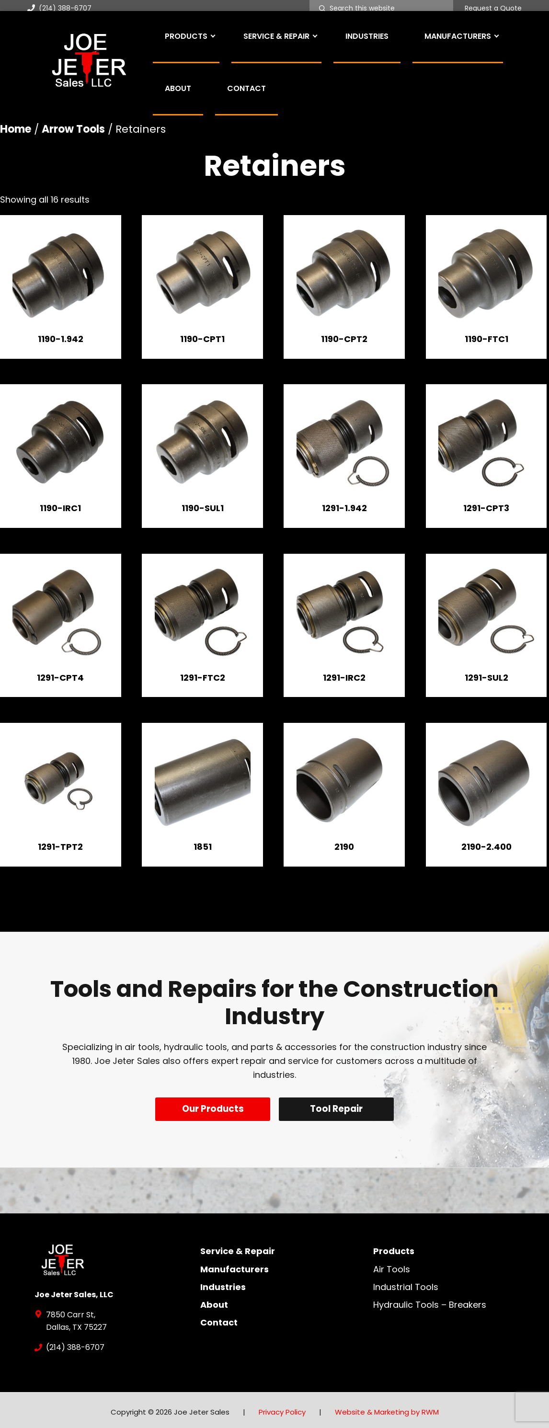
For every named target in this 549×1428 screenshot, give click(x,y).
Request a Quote (493, 8)
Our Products (211, 1109)
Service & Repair (237, 1247)
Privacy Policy (282, 1408)
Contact (219, 1319)
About (214, 1300)
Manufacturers (234, 1265)
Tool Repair (338, 1109)
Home (15, 129)
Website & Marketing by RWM (387, 1408)
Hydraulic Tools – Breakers (429, 1300)
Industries (223, 1283)
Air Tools (391, 1265)
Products (393, 1247)
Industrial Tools (405, 1283)
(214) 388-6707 (59, 8)
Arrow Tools (73, 129)
